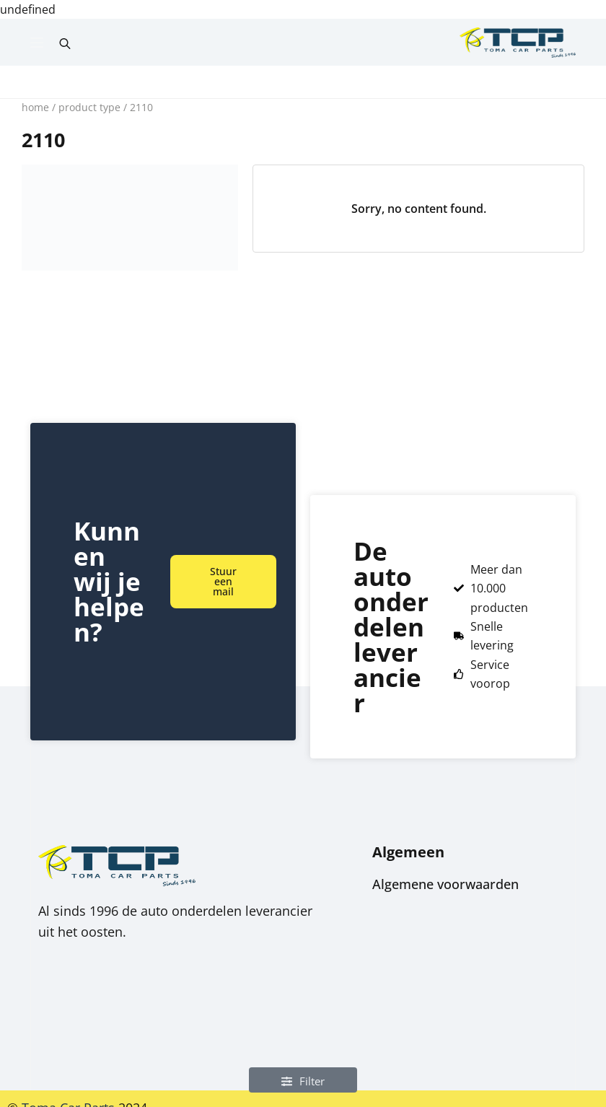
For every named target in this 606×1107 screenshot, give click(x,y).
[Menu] (36, 42)
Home (35, 107)
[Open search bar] (65, 42)
